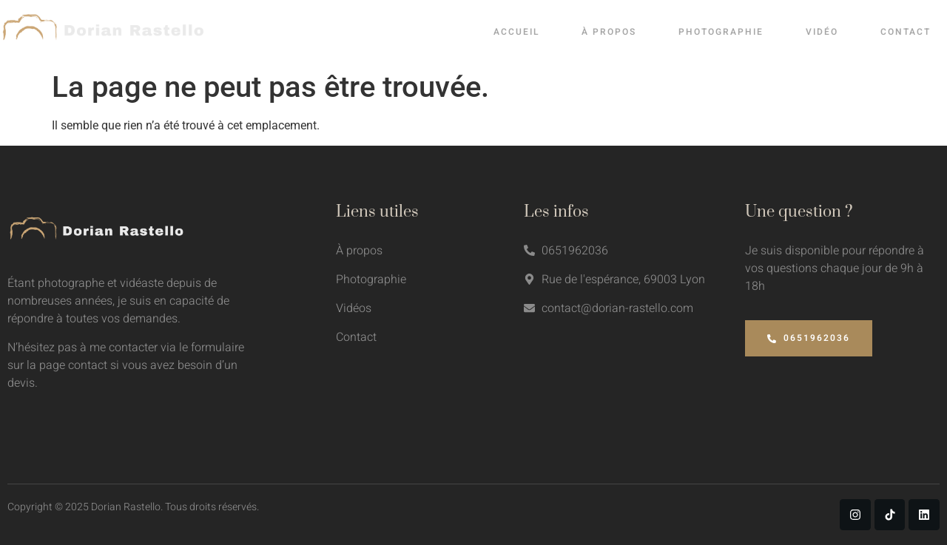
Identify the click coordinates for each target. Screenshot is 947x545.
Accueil (531, 31)
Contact (914, 31)
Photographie (732, 31)
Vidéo (832, 31)
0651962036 (808, 338)
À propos (622, 31)
